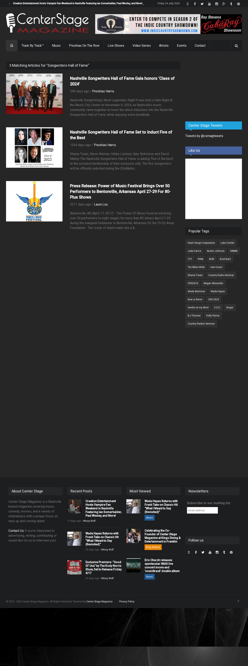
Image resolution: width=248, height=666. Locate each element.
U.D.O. (217, 307)
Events (182, 45)
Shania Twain (195, 275)
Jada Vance (194, 251)
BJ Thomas (194, 315)
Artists (164, 45)
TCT (190, 259)
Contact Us (16, 531)
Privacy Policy (126, 601)
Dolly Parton (213, 315)
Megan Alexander (213, 283)
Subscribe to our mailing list (208, 503)
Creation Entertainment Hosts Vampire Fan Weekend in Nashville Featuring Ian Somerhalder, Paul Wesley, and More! (77, 3)
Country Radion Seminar (201, 323)
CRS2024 (193, 283)
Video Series (141, 45)
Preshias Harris (103, 91)
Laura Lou (101, 204)
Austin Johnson (216, 251)
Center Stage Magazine (99, 601)
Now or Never (195, 299)
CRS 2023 (213, 299)
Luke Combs (227, 242)
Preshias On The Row (84, 45)
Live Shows (116, 45)
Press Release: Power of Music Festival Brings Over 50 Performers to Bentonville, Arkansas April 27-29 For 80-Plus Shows (120, 191)
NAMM (234, 251)
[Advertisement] (215, 86)
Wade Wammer (196, 291)
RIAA (200, 259)
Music (56, 45)
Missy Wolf (89, 521)
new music (216, 267)
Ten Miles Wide (196, 267)
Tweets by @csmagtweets (204, 136)
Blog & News (153, 547)
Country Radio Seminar (221, 275)
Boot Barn (225, 259)
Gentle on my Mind (198, 307)
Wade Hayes (218, 291)
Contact (200, 45)
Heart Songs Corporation (201, 242)
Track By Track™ (33, 45)
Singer (229, 307)
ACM (211, 259)
